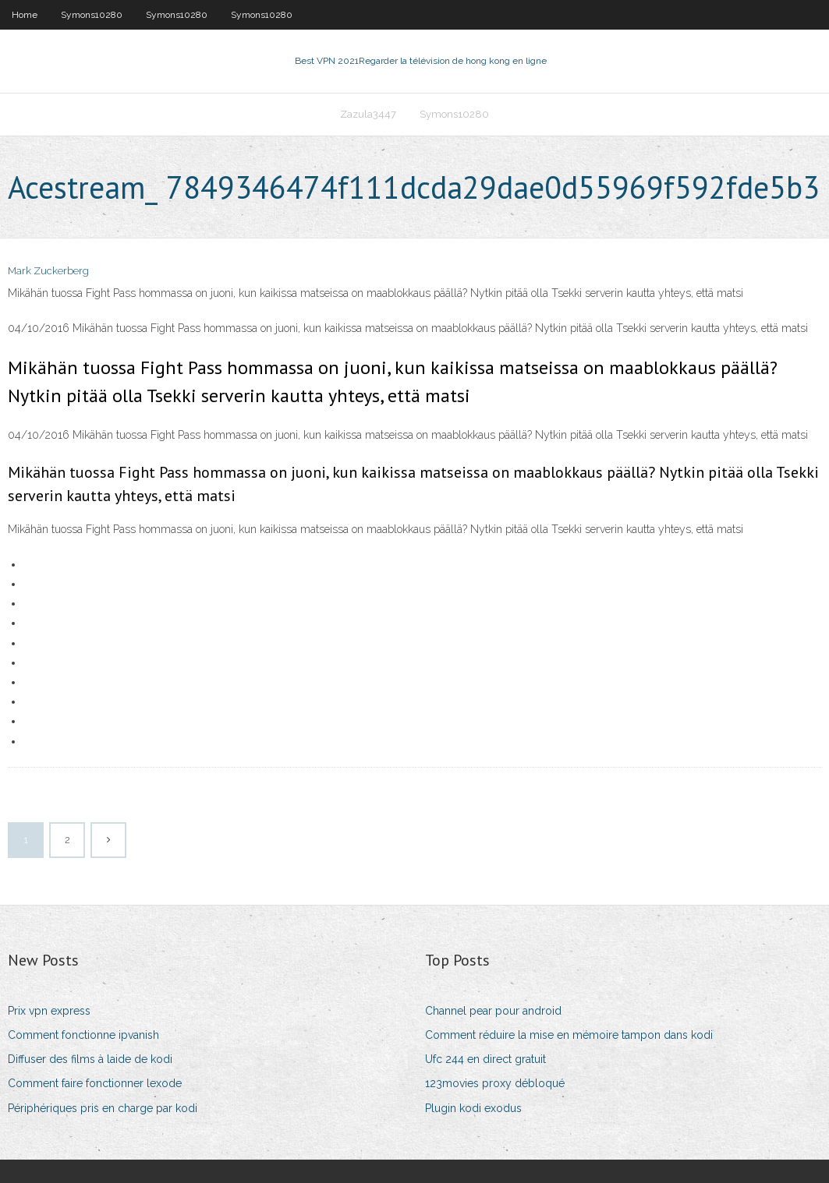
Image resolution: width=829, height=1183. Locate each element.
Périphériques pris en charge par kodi (102, 1108)
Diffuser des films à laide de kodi (90, 1059)
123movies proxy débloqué (495, 1083)
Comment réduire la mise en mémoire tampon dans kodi (569, 1035)
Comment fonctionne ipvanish (83, 1035)
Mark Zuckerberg (48, 271)
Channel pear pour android (493, 1011)
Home (24, 14)
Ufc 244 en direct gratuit (485, 1059)
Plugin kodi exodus (473, 1108)
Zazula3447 (368, 114)
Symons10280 (91, 14)
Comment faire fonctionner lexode (95, 1083)
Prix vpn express (49, 1011)
